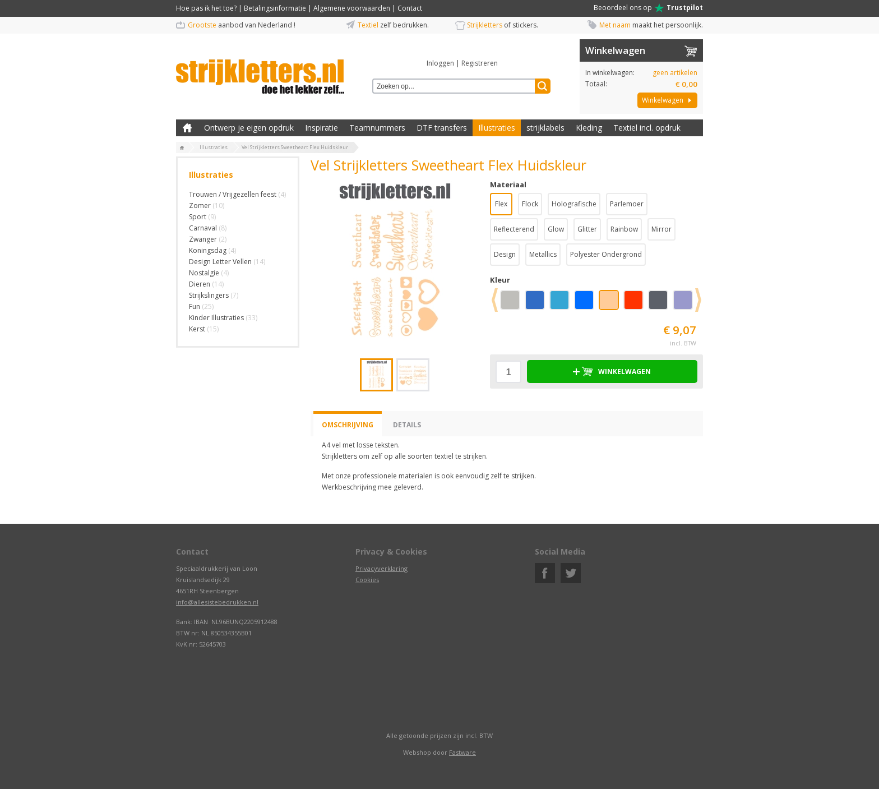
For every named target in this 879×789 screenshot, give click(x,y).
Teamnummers (377, 127)
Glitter (587, 229)
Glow (556, 229)
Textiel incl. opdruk (647, 127)
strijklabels (545, 127)
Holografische (574, 204)
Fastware (462, 752)
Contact (409, 8)
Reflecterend (514, 229)
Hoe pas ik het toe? (206, 8)
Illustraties (496, 127)
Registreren (479, 63)
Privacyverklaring (381, 568)
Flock (530, 204)
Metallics (543, 254)
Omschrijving (347, 425)
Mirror (661, 229)
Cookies (367, 579)
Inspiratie (321, 127)
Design (505, 254)
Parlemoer (627, 204)
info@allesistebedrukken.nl (217, 602)
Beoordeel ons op (648, 7)
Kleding (589, 127)
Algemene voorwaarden (351, 8)
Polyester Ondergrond (606, 254)
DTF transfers (442, 127)
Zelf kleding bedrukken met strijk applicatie (187, 127)
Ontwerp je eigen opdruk (249, 127)
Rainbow (624, 229)
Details (407, 425)
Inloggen (440, 63)
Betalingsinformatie (275, 8)
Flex (501, 204)
